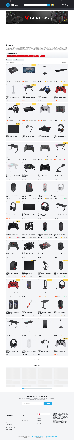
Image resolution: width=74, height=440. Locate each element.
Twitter (38, 421)
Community (57, 1)
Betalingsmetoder (9, 426)
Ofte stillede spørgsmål (10, 415)
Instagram (39, 423)
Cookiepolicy (8, 422)
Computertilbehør (21, 9)
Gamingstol (24, 418)
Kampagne (9, 9)
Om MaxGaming (9, 424)
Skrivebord (42, 55)
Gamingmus (24, 413)
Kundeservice (8, 413)
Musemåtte (23, 55)
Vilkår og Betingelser (53, 436)
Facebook (39, 420)
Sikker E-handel (9, 429)
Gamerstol (34, 9)
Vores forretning (34, 436)
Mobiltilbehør (40, 9)
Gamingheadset (25, 420)
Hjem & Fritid (47, 9)
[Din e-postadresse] (32, 403)
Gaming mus (16, 55)
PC (26, 9)
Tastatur (23, 415)
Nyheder (14, 9)
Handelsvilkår (8, 417)
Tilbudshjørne (54, 9)
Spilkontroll (36, 55)
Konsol (29, 9)
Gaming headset (30, 55)
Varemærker (60, 9)
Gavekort (8, 431)
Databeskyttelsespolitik (10, 427)
